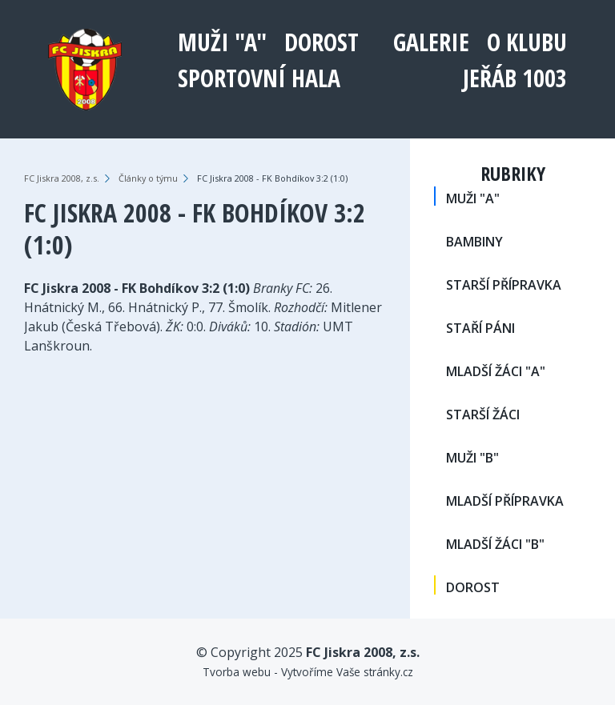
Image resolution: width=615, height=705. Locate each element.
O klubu (527, 42)
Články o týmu (148, 178)
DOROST (321, 42)
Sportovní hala (259, 78)
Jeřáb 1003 (515, 78)
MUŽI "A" (222, 42)
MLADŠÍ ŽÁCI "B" (495, 544)
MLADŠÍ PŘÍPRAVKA (505, 501)
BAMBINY (474, 241)
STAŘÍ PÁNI (480, 328)
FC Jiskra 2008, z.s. (61, 178)
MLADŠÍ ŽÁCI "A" (495, 371)
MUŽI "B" (472, 458)
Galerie (431, 42)
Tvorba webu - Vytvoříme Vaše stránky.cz (308, 671)
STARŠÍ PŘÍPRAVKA (503, 285)
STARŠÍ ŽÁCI (483, 414)
